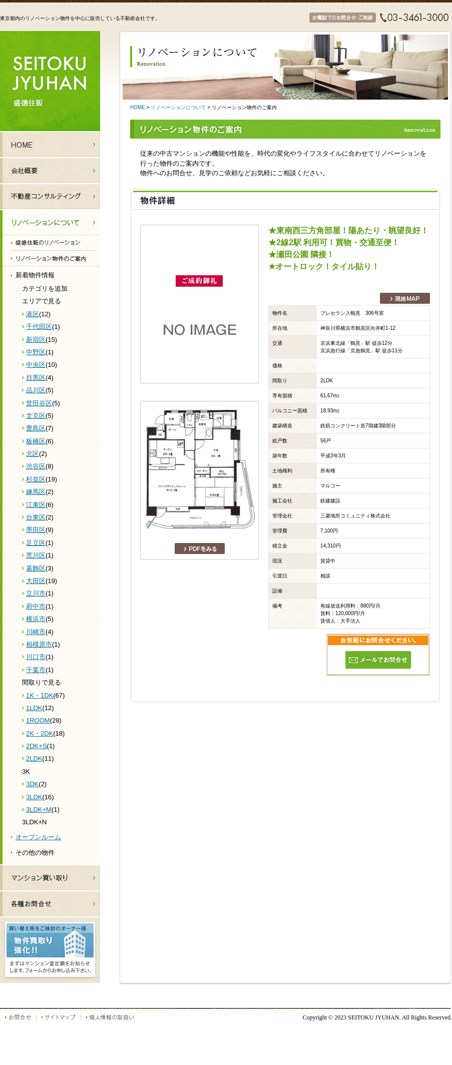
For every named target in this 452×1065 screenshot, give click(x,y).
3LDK (34, 797)
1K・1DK (39, 695)
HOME (137, 107)
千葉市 (36, 670)
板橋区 (36, 441)
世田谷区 (39, 403)
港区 (32, 314)
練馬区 (36, 491)
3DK (32, 784)
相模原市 (39, 644)
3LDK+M (39, 809)
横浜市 (36, 619)
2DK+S (36, 746)
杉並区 (36, 479)
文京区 (36, 415)
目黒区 (36, 377)
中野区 (36, 352)
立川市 (36, 593)
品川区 (36, 390)
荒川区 (36, 555)
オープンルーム (38, 837)
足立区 (36, 543)
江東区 (36, 504)
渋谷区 (36, 466)
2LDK (34, 758)
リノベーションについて (178, 107)
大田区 (36, 581)
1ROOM (38, 720)
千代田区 (39, 326)
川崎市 (36, 632)
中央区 (36, 364)
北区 (32, 453)
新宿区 (36, 339)
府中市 (36, 606)
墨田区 (36, 530)
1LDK (34, 708)
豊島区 (36, 428)
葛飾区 (36, 568)
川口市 (36, 657)
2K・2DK (39, 733)
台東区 (36, 517)
